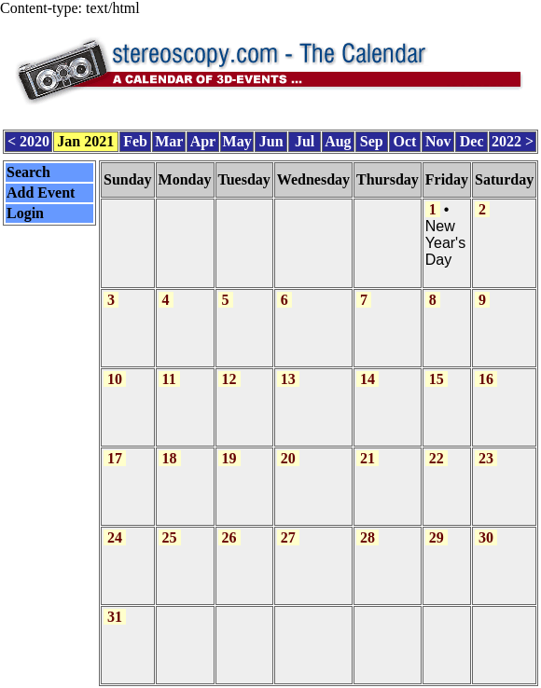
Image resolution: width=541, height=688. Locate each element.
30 (486, 537)
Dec (472, 141)
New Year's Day (445, 243)
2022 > (513, 141)
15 (436, 379)
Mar (169, 141)
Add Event (41, 192)
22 (436, 458)
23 (486, 458)
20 (288, 458)
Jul (304, 141)
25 (169, 537)
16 (486, 379)
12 (229, 379)
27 (288, 537)
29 (436, 537)
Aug (338, 141)
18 (169, 458)
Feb (135, 141)
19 (229, 458)
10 (114, 379)
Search (28, 172)
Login (25, 213)
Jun (271, 141)
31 (114, 617)
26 (229, 537)
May (237, 141)
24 (114, 537)
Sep (371, 141)
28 (367, 537)
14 (367, 379)
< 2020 (28, 141)
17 (114, 458)
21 (367, 458)
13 (288, 379)
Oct (405, 141)
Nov (438, 141)
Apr (203, 141)
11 (169, 379)
